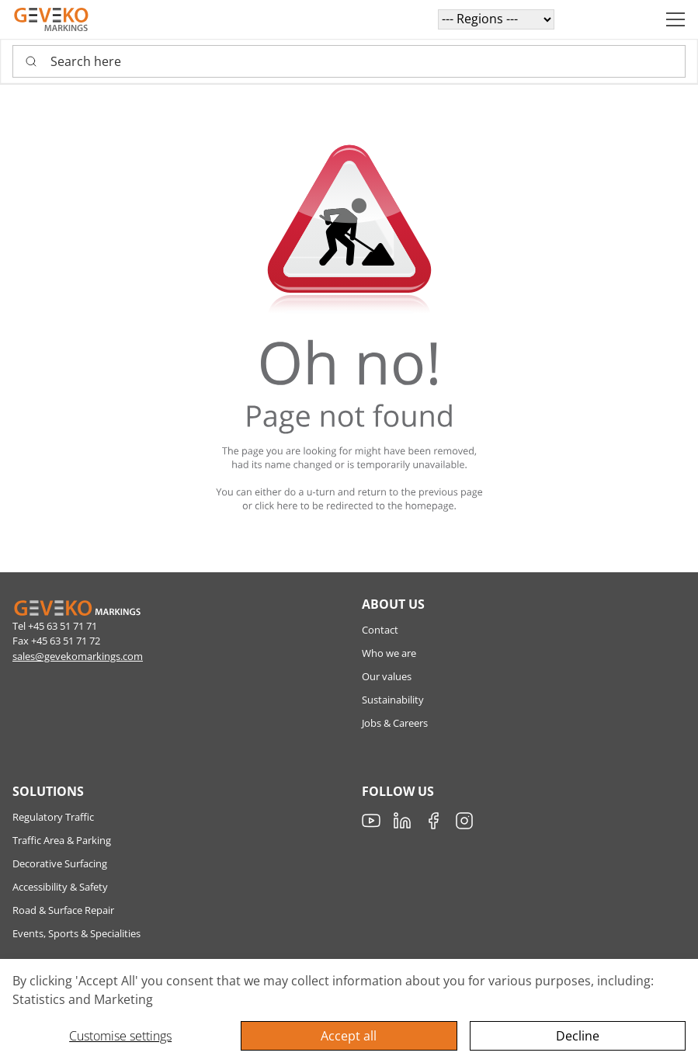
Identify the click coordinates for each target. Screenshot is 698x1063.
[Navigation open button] (675, 19)
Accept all (349, 1035)
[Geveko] (51, 19)
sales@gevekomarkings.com (77, 656)
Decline (577, 1035)
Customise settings (120, 1035)
